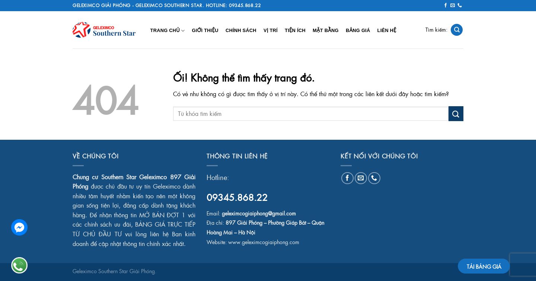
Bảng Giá (358, 30)
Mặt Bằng (326, 30)
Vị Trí (271, 30)
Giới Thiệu (205, 30)
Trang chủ (167, 30)
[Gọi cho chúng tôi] (459, 5)
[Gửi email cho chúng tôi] (452, 5)
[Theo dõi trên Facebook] (445, 5)
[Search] (457, 30)
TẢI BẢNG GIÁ (484, 266)
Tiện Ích (295, 30)
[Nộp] (456, 113)
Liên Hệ (386, 30)
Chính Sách (241, 30)
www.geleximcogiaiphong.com (263, 242)
